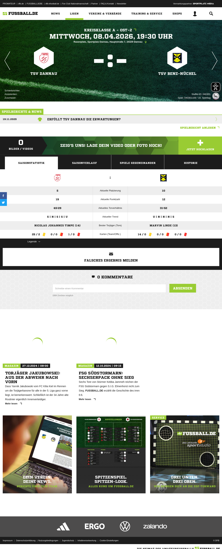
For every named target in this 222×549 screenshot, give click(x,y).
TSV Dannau (43, 74)
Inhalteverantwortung (87, 540)
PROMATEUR (9, 4)
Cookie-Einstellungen (109, 540)
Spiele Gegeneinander (138, 163)
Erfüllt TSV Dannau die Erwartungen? (84, 119)
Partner (94, 4)
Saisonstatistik (31, 163)
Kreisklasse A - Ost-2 (111, 30)
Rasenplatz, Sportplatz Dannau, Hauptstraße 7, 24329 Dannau (111, 42)
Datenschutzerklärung (25, 540)
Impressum (8, 540)
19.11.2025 (10, 119)
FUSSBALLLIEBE (34, 4)
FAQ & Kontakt (107, 4)
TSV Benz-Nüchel (177, 74)
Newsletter (121, 4)
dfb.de (21, 4)
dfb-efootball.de (52, 4)
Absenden (182, 288)
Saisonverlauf (84, 163)
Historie (190, 163)
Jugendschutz (68, 540)
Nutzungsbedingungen (48, 540)
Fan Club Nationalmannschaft (75, 4)
